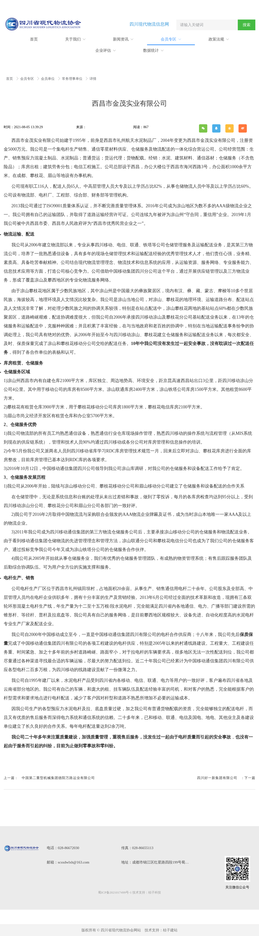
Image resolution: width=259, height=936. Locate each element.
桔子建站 (170, 930)
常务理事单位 (72, 79)
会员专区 (27, 79)
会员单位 (48, 79)
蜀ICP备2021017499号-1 (114, 892)
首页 (10, 79)
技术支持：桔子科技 (146, 892)
